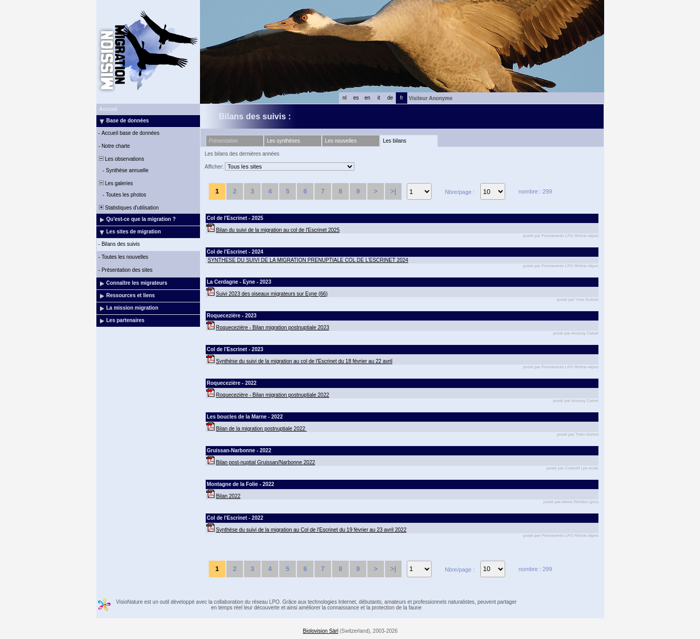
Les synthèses (283, 141)
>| (393, 191)
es (356, 98)
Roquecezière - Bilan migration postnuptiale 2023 (272, 327)
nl (344, 98)
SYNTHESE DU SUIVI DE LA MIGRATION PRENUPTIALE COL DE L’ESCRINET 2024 (308, 260)
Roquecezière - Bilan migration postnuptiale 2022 (272, 395)
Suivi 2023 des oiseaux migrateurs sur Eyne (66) (272, 294)
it (379, 98)
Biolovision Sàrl (320, 631)
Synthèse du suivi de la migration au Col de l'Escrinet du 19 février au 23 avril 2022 (311, 530)
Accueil (108, 109)
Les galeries (115, 183)
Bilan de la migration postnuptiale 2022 (261, 429)
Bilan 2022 (228, 496)
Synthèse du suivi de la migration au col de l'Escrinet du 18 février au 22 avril (304, 361)
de (390, 98)
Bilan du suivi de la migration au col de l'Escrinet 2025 (278, 230)
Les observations (120, 159)
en (367, 98)
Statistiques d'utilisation (128, 208)
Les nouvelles (340, 141)
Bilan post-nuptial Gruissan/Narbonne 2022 (265, 462)
